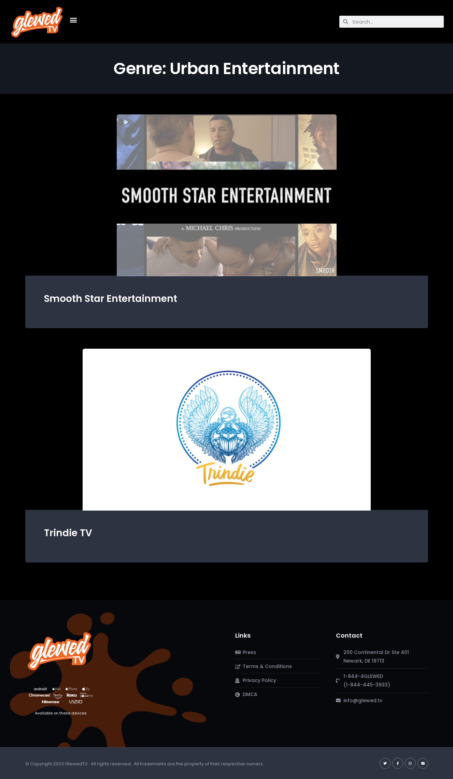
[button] (73, 20)
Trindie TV (68, 533)
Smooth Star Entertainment (110, 298)
